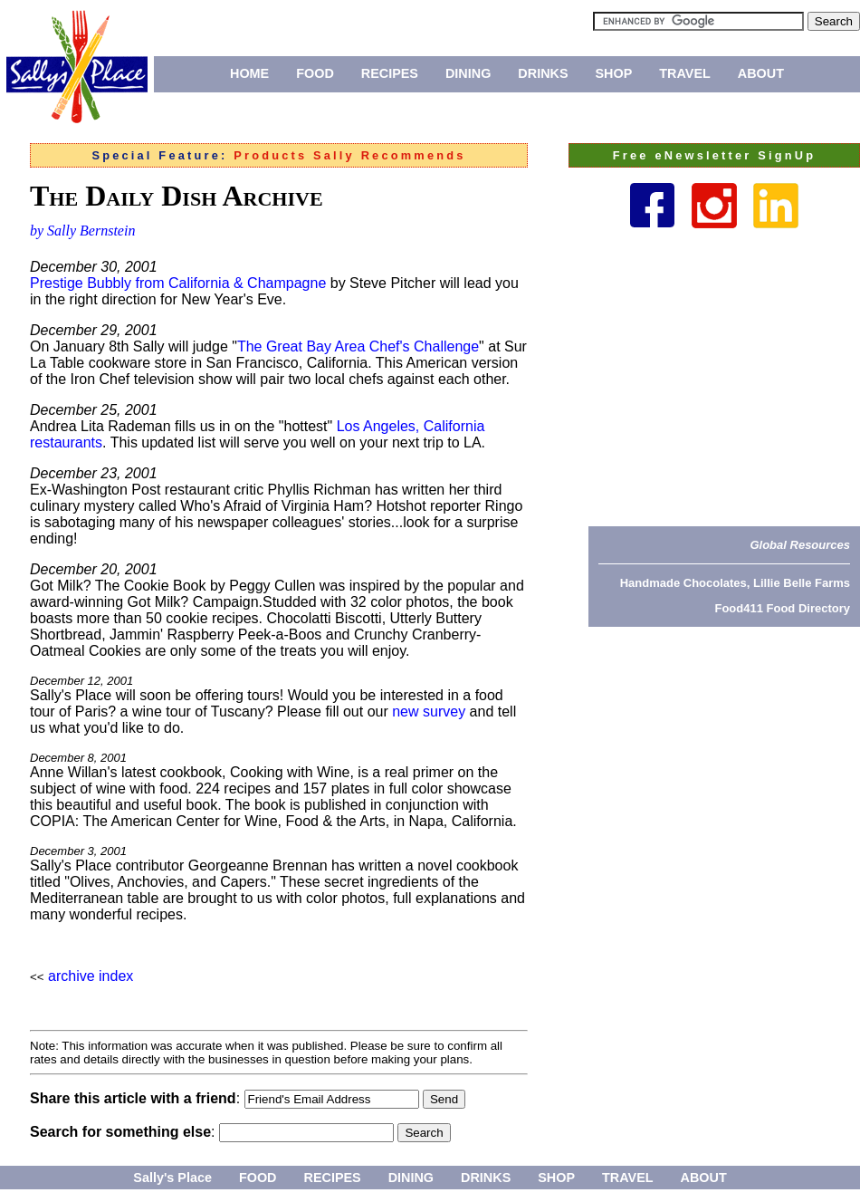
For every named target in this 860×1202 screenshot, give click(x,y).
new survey (428, 711)
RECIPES (389, 73)
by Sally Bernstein (82, 230)
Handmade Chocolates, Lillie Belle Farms (735, 583)
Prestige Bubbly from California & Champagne (178, 283)
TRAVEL (685, 73)
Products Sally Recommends (349, 155)
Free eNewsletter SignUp (714, 155)
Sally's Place (172, 1177)
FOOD (315, 73)
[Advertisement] (731, 377)
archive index (90, 976)
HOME (249, 73)
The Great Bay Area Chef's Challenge (358, 346)
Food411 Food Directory (782, 608)
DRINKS (543, 73)
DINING (468, 73)
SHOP (614, 73)
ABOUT (761, 73)
